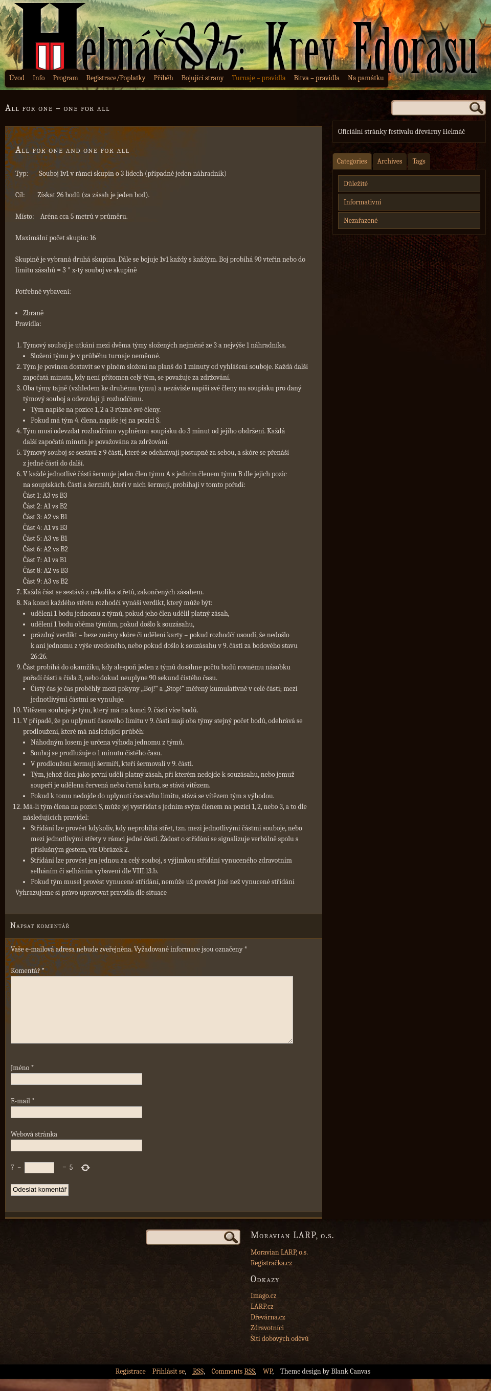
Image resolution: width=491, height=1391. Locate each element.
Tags (418, 161)
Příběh (163, 78)
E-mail (23, 1113)
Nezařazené (361, 220)
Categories (352, 161)
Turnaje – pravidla (259, 78)
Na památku (366, 78)
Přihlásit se (168, 1383)
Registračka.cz (271, 1275)
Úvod (17, 78)
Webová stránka (34, 1146)
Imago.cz (264, 1308)
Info (39, 78)
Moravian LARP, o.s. (279, 1264)
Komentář (27, 970)
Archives (390, 161)
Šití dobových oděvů (280, 1351)
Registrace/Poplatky (116, 78)
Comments (233, 1383)
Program (65, 78)
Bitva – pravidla (317, 78)
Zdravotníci (267, 1340)
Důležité (356, 183)
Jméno (22, 1080)
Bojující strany (203, 78)
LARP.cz (262, 1318)
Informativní (362, 202)
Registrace (131, 1383)
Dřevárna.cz (268, 1329)
